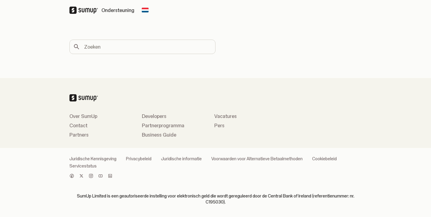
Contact (78, 125)
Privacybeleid (138, 158)
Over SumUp (83, 116)
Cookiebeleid (324, 158)
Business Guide (159, 135)
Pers (219, 125)
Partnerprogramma (163, 125)
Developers (154, 116)
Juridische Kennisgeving (92, 158)
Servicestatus (83, 166)
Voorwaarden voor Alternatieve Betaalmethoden (257, 158)
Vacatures (225, 116)
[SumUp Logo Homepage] (85, 10)
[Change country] (145, 10)
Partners (79, 135)
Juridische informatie (181, 158)
